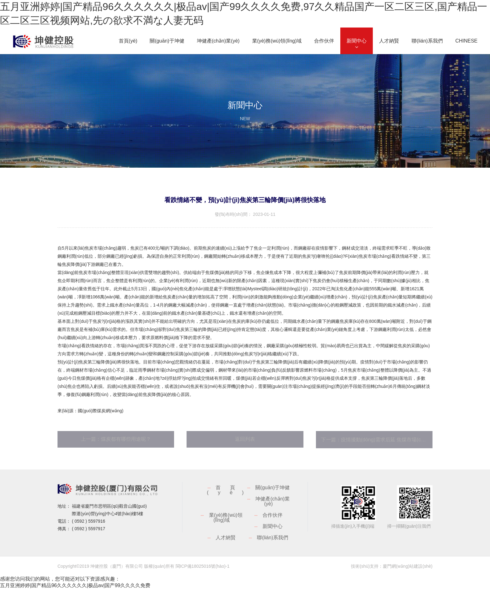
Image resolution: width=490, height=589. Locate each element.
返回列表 (245, 439)
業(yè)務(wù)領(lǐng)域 (225, 517)
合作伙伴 (272, 515)
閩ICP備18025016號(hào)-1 (203, 566)
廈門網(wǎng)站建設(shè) (407, 566)
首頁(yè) (230, 490)
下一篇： (376, 439)
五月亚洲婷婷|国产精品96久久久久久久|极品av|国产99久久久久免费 (75, 585)
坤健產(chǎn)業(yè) (272, 501)
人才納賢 (226, 537)
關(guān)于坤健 (272, 487)
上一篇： (116, 439)
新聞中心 (272, 526)
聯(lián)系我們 (272, 537)
